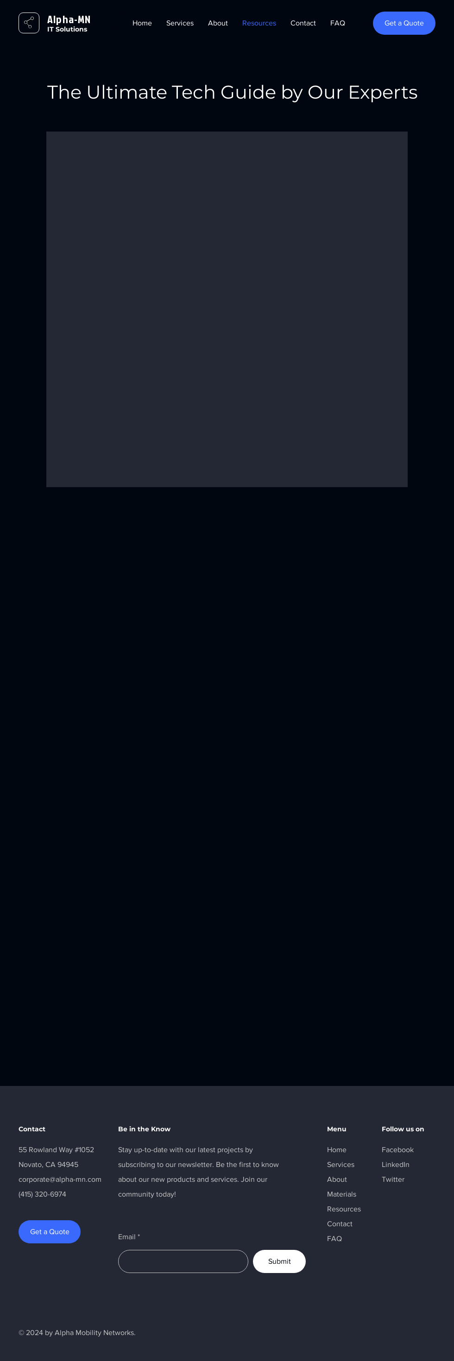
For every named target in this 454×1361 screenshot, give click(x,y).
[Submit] (279, 1261)
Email (127, 1237)
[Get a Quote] (404, 23)
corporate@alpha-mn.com (60, 1179)
